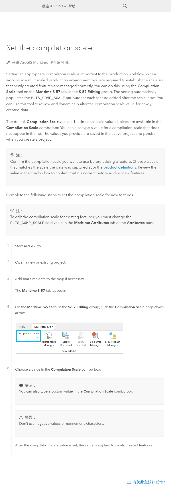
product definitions (120, 167)
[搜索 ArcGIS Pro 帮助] (81, 6)
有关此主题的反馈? (149, 481)
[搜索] (125, 6)
